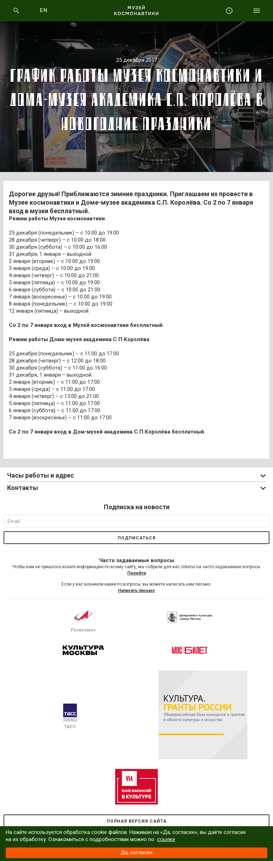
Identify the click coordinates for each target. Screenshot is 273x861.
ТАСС (70, 716)
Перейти (136, 573)
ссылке (166, 839)
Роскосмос (83, 620)
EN (44, 10)
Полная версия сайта (137, 821)
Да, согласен (136, 852)
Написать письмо (136, 590)
